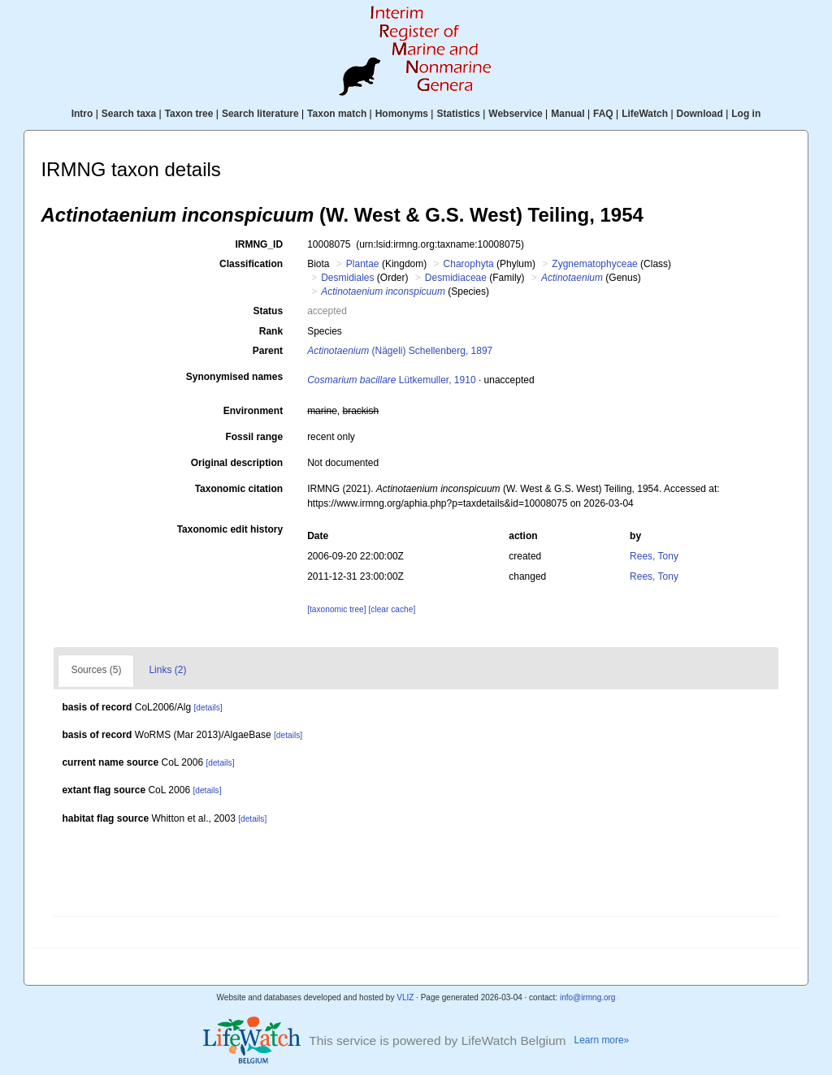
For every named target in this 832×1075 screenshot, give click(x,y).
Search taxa (129, 113)
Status (268, 311)
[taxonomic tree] (336, 609)
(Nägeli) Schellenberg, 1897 (399, 350)
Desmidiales (347, 277)
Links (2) (167, 670)
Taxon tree (189, 113)
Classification (251, 264)
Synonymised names (234, 376)
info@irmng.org (588, 997)
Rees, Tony (654, 556)
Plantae (362, 264)
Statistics (457, 113)
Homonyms (401, 113)
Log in (745, 113)
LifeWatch (645, 113)
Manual (567, 113)
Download (700, 113)
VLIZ (405, 997)
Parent (268, 350)
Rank (271, 331)
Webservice (515, 113)
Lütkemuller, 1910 (391, 380)
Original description (237, 462)
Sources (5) (96, 670)
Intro (82, 113)
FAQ (603, 113)
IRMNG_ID (259, 244)
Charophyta (469, 264)
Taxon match (336, 113)
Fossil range (254, 437)
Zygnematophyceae (594, 264)
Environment (253, 411)
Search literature (260, 113)
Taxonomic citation (239, 488)
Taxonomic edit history (230, 529)
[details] (208, 707)
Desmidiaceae (456, 277)
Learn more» (602, 1040)
